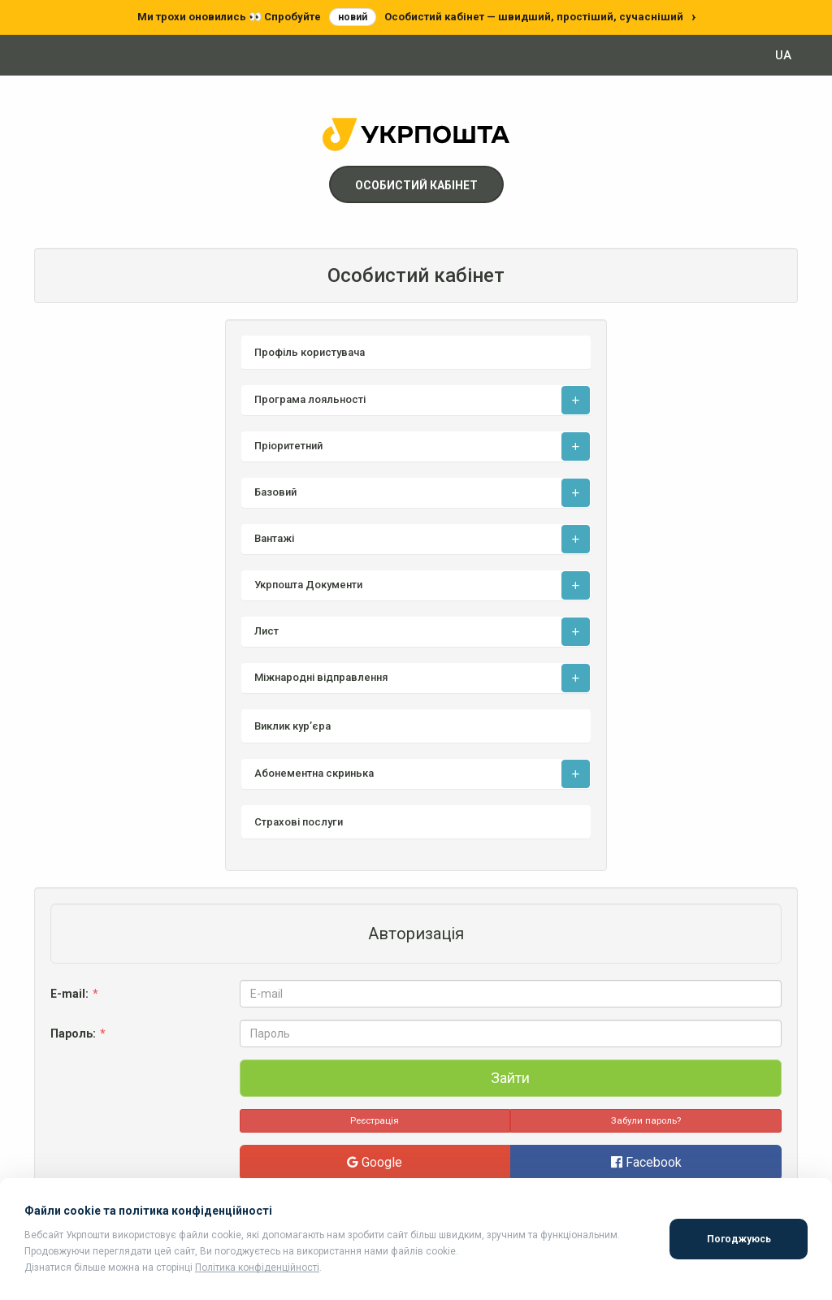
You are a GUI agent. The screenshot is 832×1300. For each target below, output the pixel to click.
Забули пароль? (646, 1120)
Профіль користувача (309, 352)
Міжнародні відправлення (321, 677)
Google (374, 1162)
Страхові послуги (298, 822)
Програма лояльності (310, 399)
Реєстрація (374, 1120)
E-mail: (75, 993)
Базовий (275, 492)
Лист (266, 631)
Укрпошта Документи (308, 584)
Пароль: (79, 1033)
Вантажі (274, 538)
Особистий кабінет (416, 185)
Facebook (646, 1162)
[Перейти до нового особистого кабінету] (416, 17)
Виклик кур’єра (292, 726)
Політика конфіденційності (257, 1267)
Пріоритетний (288, 446)
